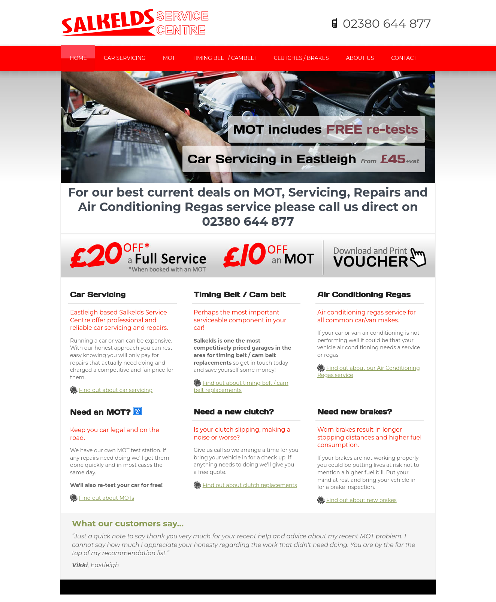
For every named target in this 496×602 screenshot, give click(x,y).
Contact (404, 58)
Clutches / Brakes (301, 58)
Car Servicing (125, 58)
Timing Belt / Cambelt (225, 58)
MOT (169, 58)
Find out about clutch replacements (250, 485)
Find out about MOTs (106, 498)
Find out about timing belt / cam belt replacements (241, 387)
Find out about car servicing (116, 390)
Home (78, 58)
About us (360, 58)
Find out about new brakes (361, 500)
